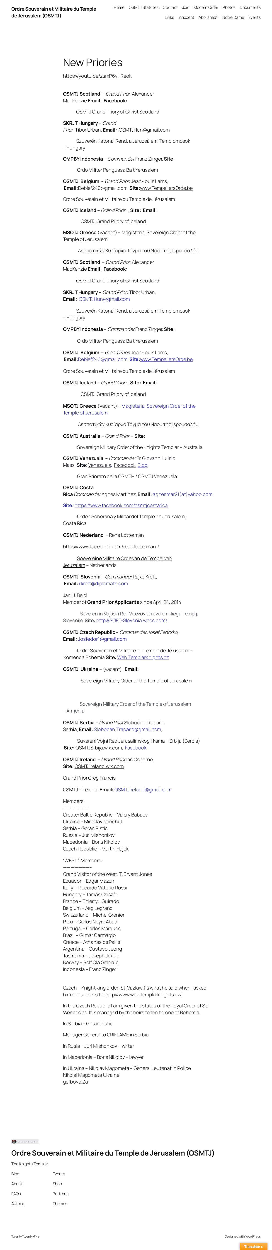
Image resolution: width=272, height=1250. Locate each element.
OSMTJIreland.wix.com (99, 766)
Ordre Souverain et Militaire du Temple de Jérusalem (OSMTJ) (53, 12)
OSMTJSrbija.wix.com (98, 747)
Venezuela (99, 465)
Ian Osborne (139, 759)
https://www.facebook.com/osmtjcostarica (121, 505)
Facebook (125, 465)
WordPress (253, 1236)
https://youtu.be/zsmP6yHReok (97, 75)
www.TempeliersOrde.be (166, 188)
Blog (143, 465)
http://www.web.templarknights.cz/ (143, 994)
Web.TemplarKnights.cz (143, 657)
